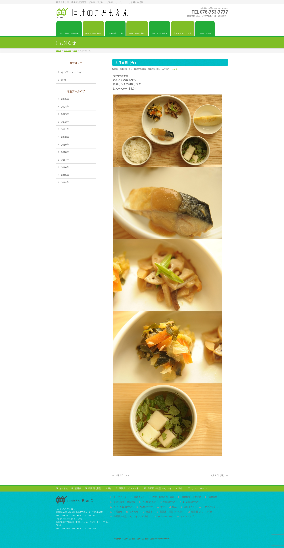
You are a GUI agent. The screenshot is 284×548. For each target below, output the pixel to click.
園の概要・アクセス (191, 497)
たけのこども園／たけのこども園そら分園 (139, 539)
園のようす (189, 507)
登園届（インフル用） (130, 488)
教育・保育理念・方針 (163, 497)
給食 (176, 69)
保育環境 (213, 497)
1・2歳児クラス (190, 502)
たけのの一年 (146, 507)
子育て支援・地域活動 (124, 502)
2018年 (65, 152)
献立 (174, 507)
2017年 (65, 159)
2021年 (65, 129)
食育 (162, 507)
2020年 (65, 137)
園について (139, 497)
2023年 (65, 114)
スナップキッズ (210, 507)
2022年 (65, 121)
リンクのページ (199, 488)
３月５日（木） (121, 475)
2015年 (65, 175)
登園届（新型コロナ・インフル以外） (166, 488)
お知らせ (63, 488)
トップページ (120, 497)
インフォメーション (72, 72)
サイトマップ (187, 516)
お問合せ (118, 512)
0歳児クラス (169, 502)
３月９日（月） (219, 475)
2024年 (65, 106)
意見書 (78, 488)
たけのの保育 (149, 502)
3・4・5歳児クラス (123, 507)
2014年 (65, 182)
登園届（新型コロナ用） (100, 488)
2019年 (65, 144)
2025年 (65, 99)
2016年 (65, 167)
